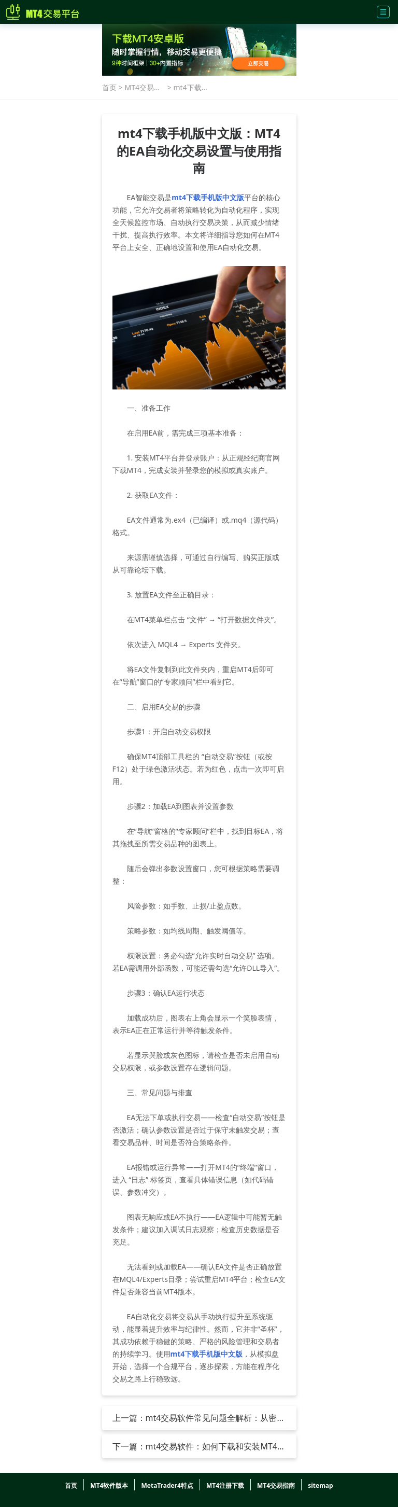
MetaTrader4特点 (167, 1485)
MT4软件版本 (109, 1485)
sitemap (320, 1485)
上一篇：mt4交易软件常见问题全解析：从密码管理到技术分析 (199, 1418)
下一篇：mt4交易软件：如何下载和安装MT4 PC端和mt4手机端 (194, 1446)
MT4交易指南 (143, 87)
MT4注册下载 (225, 1485)
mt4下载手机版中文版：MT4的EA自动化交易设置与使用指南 (192, 87)
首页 (109, 87)
